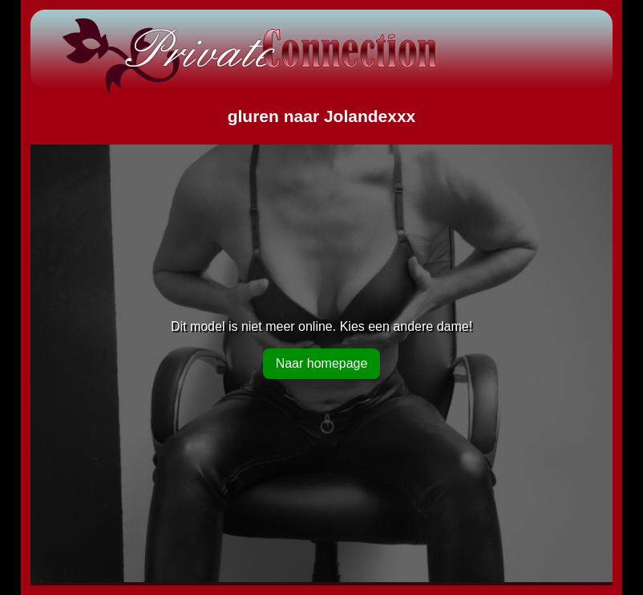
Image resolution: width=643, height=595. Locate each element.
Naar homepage (322, 363)
